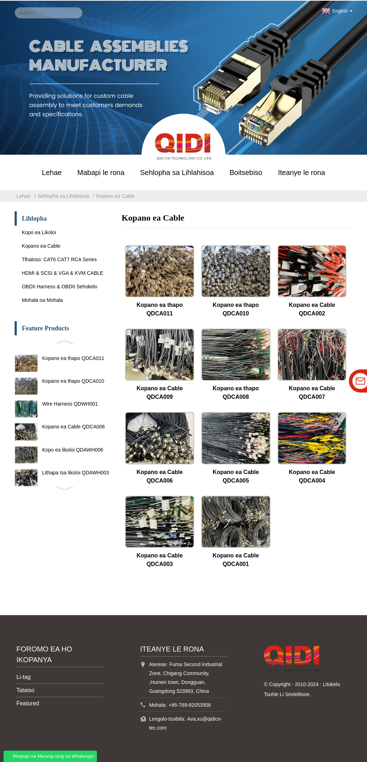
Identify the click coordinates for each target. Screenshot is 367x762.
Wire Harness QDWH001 (70, 403)
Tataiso (25, 689)
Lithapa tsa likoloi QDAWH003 (75, 472)
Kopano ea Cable (115, 195)
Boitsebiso (245, 172)
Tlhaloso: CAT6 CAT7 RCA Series (59, 259)
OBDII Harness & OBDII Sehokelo (59, 286)
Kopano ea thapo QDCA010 (73, 380)
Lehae (52, 172)
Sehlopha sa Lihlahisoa (177, 172)
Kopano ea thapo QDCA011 (73, 357)
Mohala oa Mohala (42, 299)
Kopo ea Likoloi (39, 232)
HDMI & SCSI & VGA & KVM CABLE (62, 272)
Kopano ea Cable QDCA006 (73, 426)
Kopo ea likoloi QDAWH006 (72, 449)
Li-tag (23, 676)
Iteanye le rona (301, 172)
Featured (27, 703)
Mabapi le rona (100, 172)
